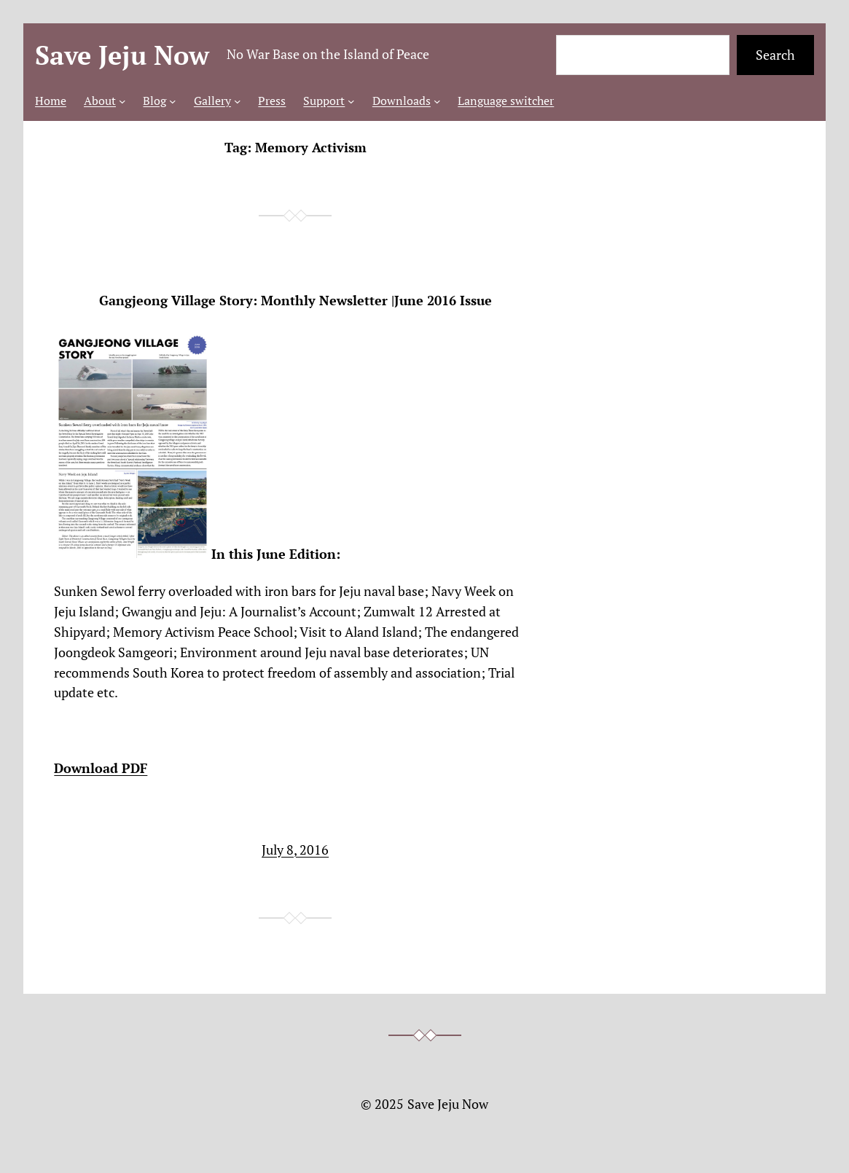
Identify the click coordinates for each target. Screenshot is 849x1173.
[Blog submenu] (172, 101)
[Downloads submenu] (437, 101)
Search (775, 54)
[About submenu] (122, 101)
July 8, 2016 (295, 849)
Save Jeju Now (122, 55)
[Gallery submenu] (237, 101)
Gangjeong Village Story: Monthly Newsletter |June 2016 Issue (295, 300)
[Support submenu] (351, 101)
